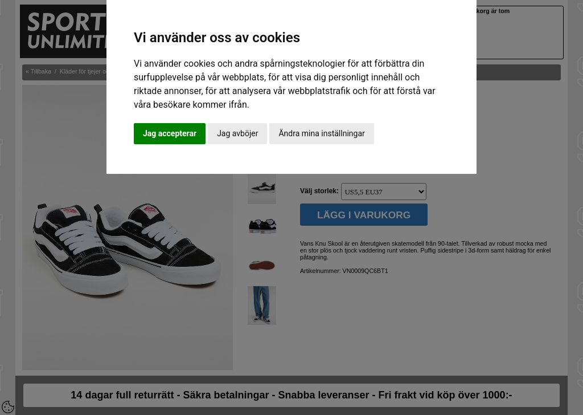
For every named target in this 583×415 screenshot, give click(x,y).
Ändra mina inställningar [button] (321, 133)
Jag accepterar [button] (169, 133)
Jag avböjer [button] (237, 133)
